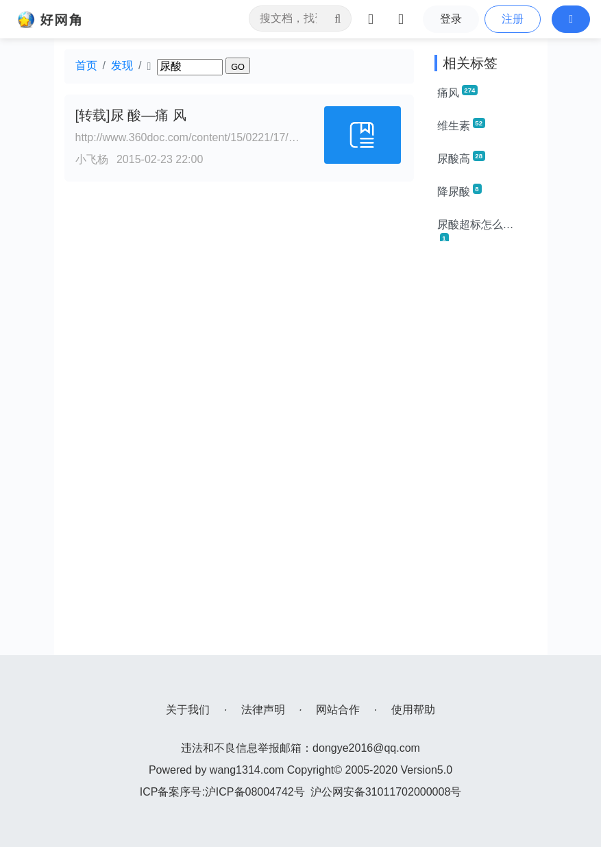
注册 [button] (513, 19)
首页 (86, 65)
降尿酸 (459, 190)
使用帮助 (413, 709)
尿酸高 (461, 157)
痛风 (457, 92)
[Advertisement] (485, 449)
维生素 (461, 125)
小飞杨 (91, 159)
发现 (122, 65)
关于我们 (188, 709)
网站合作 (338, 709)
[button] (571, 19)
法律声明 (263, 709)
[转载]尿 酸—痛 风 (130, 115)
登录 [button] (451, 19)
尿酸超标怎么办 (475, 230)
